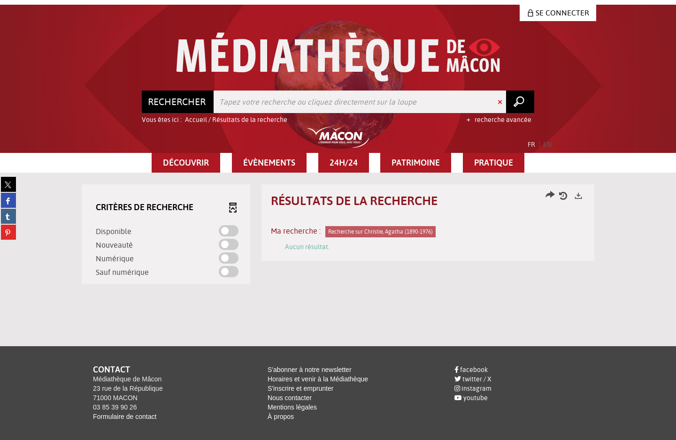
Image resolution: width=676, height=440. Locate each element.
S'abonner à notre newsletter (310, 369)
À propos (281, 416)
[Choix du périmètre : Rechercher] (178, 102)
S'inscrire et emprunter (300, 388)
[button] (186, 163)
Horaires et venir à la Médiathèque (318, 379)
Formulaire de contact (124, 416)
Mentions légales (292, 407)
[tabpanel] (338, 235)
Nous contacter (290, 398)
